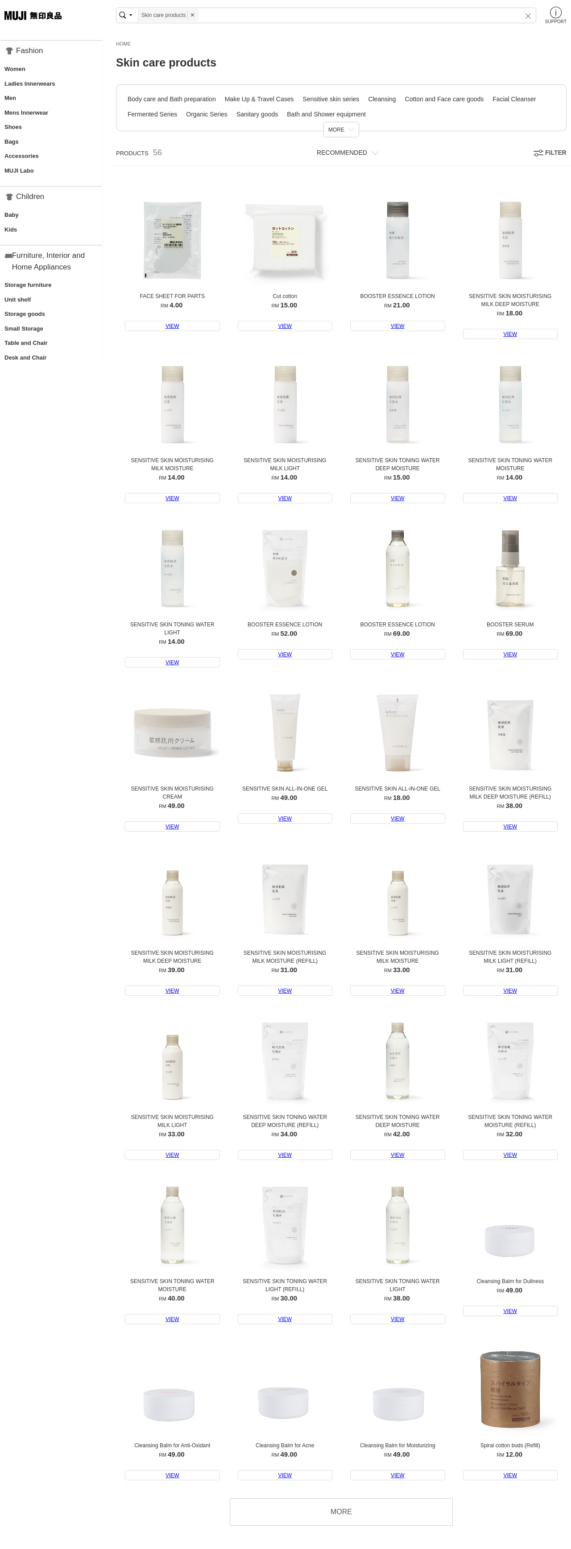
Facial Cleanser (514, 99)
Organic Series (207, 114)
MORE (336, 130)
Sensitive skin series (331, 99)
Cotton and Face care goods (444, 99)
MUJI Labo (19, 170)
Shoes (13, 127)
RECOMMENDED (342, 152)
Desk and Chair (25, 357)
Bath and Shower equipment (326, 114)
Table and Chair (26, 343)
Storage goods (24, 314)
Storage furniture (27, 285)
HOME (123, 43)
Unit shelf (17, 299)
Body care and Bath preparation (172, 99)
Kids (10, 229)
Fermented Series (152, 114)
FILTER (556, 152)
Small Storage (23, 328)
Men (10, 98)
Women (14, 69)
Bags (11, 141)
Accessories (21, 156)
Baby (11, 214)
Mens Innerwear (26, 112)
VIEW (172, 326)
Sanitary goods (257, 114)
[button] (522, 15)
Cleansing (382, 99)
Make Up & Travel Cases (259, 99)
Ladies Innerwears (29, 83)
